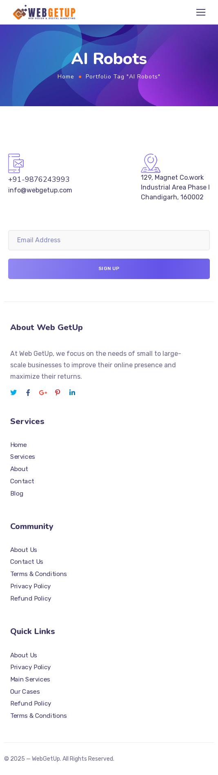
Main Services (30, 679)
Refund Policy (30, 598)
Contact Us (26, 561)
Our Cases (25, 691)
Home (66, 76)
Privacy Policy (30, 586)
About (19, 469)
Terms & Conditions (38, 574)
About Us (23, 549)
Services (22, 456)
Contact (22, 481)
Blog (16, 493)
